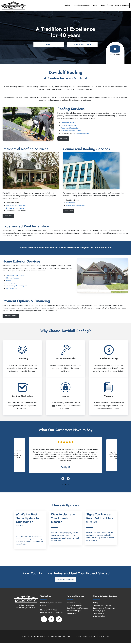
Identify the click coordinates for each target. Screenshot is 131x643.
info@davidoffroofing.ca (54, 612)
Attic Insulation (11, 288)
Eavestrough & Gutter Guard (104, 608)
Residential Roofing (68, 123)
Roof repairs (71, 203)
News (103, 5)
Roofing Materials (82, 133)
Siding (8, 280)
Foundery (104, 636)
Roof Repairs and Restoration (78, 608)
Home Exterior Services (21, 261)
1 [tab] (62, 484)
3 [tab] (69, 484)
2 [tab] (65, 484)
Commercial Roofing (68, 125)
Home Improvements (81, 5)
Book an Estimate (122, 5)
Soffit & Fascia (11, 283)
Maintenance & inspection (16, 205)
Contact (110, 5)
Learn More (63, 138)
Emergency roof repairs (15, 208)
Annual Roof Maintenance (75, 205)
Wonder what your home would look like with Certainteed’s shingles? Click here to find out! (66, 247)
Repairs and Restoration (70, 128)
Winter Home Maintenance (71, 131)
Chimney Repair (99, 611)
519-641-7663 (49, 44)
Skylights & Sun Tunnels (15, 275)
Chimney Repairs (12, 278)
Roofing (67, 5)
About (95, 5)
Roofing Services (75, 596)
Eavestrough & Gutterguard (16, 286)
